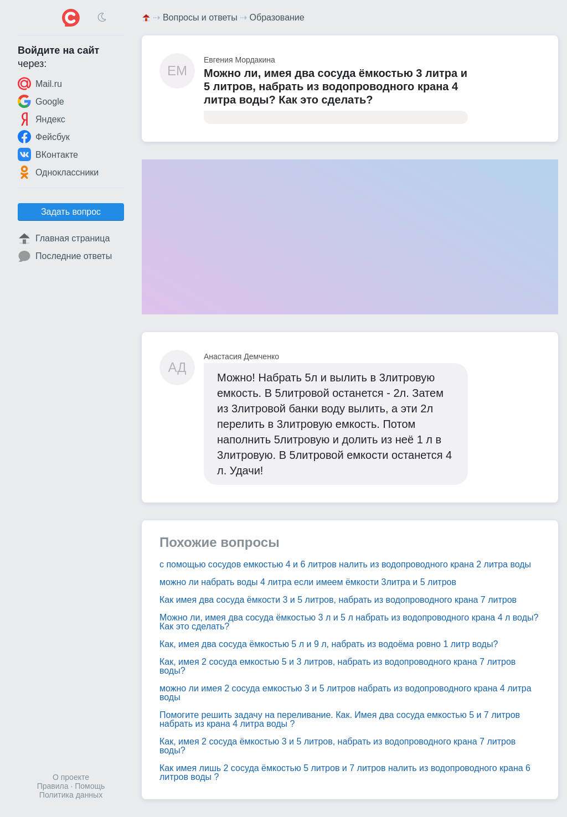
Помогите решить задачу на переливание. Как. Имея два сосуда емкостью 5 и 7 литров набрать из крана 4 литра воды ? (339, 719)
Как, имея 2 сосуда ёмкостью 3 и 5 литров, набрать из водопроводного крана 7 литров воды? (337, 746)
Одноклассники (58, 172)
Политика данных (70, 794)
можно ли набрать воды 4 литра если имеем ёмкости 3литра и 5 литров (307, 582)
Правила (53, 786)
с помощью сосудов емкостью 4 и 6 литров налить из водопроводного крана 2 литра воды (345, 564)
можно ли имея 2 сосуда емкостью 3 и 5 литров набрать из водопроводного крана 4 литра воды (345, 693)
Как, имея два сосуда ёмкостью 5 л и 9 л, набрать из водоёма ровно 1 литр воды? (328, 644)
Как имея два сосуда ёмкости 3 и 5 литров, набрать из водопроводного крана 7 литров (338, 599)
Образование (277, 17)
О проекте (71, 777)
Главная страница (64, 238)
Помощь (90, 786)
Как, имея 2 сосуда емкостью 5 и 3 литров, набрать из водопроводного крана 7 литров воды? (337, 666)
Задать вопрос (71, 211)
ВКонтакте (48, 154)
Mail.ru (40, 83)
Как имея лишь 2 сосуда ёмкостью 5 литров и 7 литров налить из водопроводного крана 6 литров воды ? (344, 772)
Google (41, 101)
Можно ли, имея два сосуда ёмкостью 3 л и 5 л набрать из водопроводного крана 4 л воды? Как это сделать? (348, 622)
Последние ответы (65, 256)
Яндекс (41, 119)
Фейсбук (44, 136)
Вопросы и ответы (200, 17)
